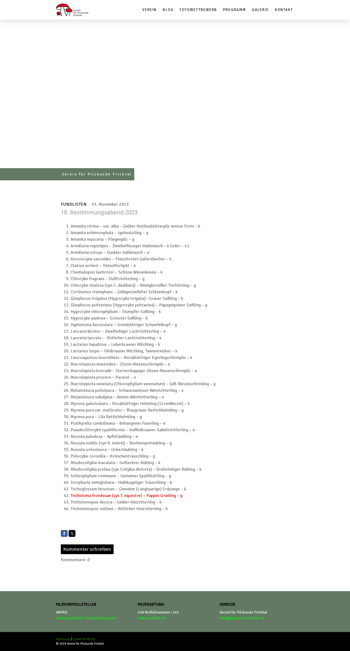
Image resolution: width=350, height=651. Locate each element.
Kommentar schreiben (87, 549)
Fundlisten (74, 204)
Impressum (63, 639)
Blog (168, 10)
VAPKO (61, 612)
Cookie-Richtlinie (84, 639)
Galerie (260, 10)
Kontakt (284, 10)
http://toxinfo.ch (151, 618)
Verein (149, 10)
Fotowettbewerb (198, 10)
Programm (234, 10)
